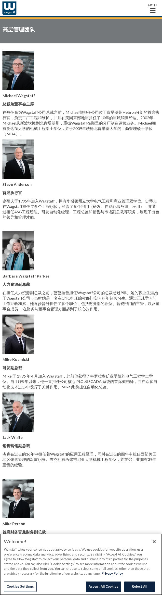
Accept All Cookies (103, 586)
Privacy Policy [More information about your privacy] (112, 573)
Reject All (139, 586)
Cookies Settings (20, 586)
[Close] (154, 541)
